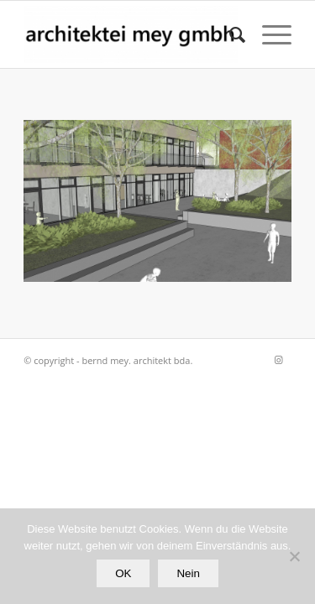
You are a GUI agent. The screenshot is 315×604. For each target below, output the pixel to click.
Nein (187, 573)
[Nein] (294, 556)
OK (123, 573)
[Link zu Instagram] (278, 359)
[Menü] (268, 34)
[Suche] (229, 34)
